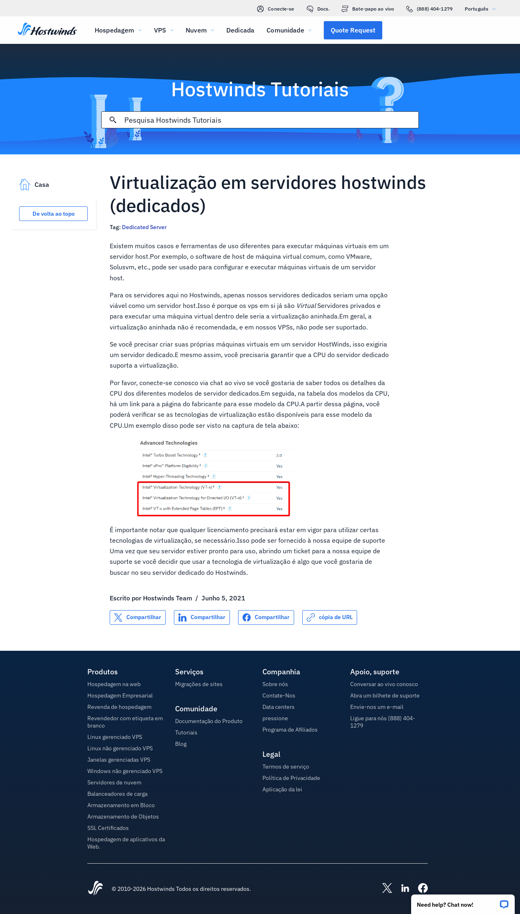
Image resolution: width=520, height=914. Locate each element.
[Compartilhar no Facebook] (266, 617)
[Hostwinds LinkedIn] (401, 889)
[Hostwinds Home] (95, 889)
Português (482, 8)
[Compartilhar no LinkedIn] (202, 617)
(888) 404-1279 (429, 9)
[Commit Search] (113, 120)
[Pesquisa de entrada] (271, 120)
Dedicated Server (144, 227)
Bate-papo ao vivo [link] (368, 9)
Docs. (318, 9)
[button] (463, 901)
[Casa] (47, 30)
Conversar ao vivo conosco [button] (384, 684)
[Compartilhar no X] (138, 617)
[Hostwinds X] (383, 889)
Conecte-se (275, 9)
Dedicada (240, 30)
